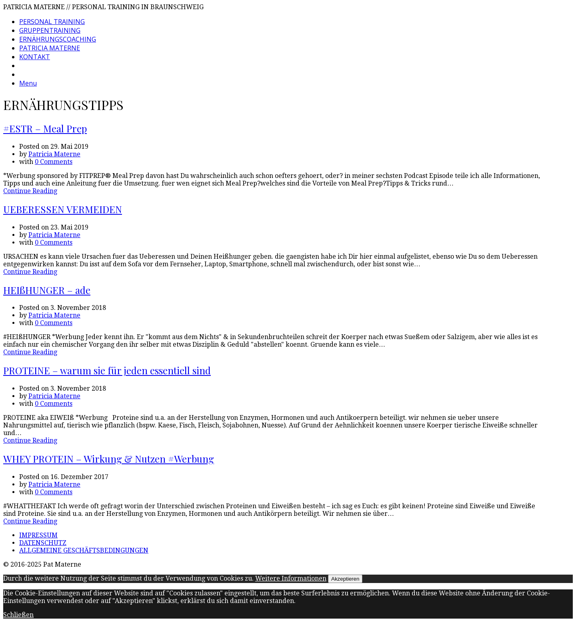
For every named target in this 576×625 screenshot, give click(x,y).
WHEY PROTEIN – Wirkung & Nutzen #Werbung (108, 458)
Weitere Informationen (290, 578)
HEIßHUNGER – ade (46, 290)
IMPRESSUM (38, 535)
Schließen (18, 615)
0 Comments (53, 162)
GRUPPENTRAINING (49, 30)
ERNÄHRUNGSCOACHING (57, 39)
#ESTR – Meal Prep (45, 128)
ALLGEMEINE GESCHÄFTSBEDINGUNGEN (83, 550)
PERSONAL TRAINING (52, 21)
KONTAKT (34, 56)
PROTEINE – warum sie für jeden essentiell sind (107, 370)
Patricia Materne (54, 154)
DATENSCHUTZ (42, 543)
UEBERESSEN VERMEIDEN (62, 209)
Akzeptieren (345, 579)
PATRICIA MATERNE (49, 48)
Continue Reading (30, 191)
